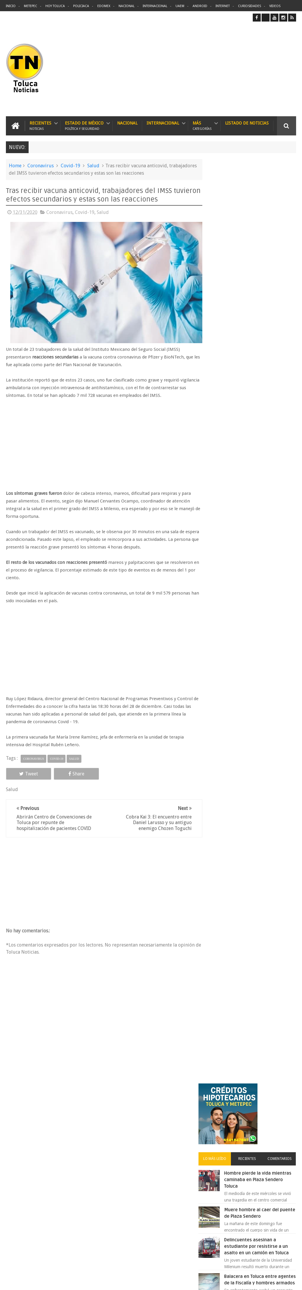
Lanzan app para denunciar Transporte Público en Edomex (263, 575)
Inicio (11, 6)
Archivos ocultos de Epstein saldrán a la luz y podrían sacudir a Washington (251, 628)
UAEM (179, 6)
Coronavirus (40, 165)
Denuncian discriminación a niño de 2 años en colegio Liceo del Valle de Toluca (162, 1138)
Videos (274, 6)
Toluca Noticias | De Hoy (80, 1281)
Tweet (24, 778)
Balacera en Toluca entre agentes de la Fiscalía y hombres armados (260, 369)
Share (63, 778)
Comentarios (281, 238)
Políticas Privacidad (245, 1281)
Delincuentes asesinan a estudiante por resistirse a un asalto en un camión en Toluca (161, 1166)
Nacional (126, 6)
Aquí (291, 1281)
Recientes (40, 125)
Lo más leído (223, 238)
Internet (223, 6)
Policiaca (81, 6)
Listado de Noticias (247, 122)
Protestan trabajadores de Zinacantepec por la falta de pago (264, 442)
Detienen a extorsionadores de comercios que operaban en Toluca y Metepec (264, 509)
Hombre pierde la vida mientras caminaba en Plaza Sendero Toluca (264, 259)
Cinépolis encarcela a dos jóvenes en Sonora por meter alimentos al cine (261, 405)
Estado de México (84, 125)
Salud (93, 165)
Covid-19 (70, 165)
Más (202, 125)
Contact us (281, 1101)
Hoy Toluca (55, 6)
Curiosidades (249, 6)
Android (200, 6)
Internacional (155, 6)
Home (15, 165)
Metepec (30, 6)
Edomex (103, 6)
